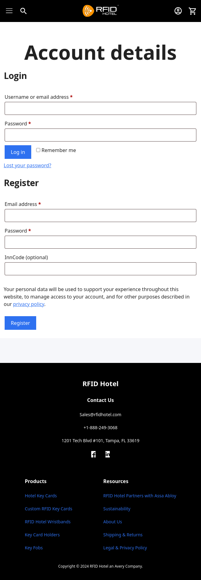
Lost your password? (27, 165)
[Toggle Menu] (11, 11)
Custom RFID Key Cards (48, 509)
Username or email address (40, 97)
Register (20, 323)
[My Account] (178, 11)
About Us (112, 522)
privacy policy (28, 304)
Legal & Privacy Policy (125, 548)
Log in (18, 152)
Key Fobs (34, 548)
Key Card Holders (42, 535)
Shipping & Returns (123, 535)
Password (19, 124)
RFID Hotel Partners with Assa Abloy (139, 496)
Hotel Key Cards (41, 496)
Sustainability (116, 509)
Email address (24, 204)
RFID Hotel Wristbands (48, 522)
